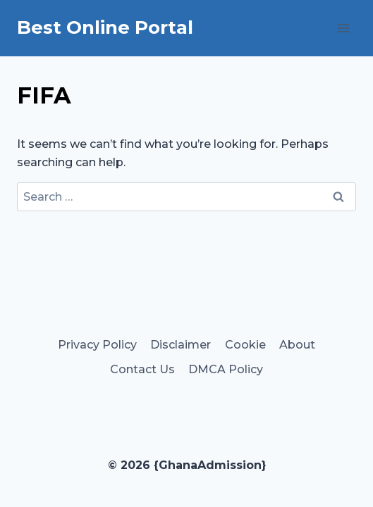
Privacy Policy (97, 344)
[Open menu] (343, 28)
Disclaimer (180, 344)
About (297, 344)
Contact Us (142, 369)
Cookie (245, 344)
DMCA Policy (225, 369)
